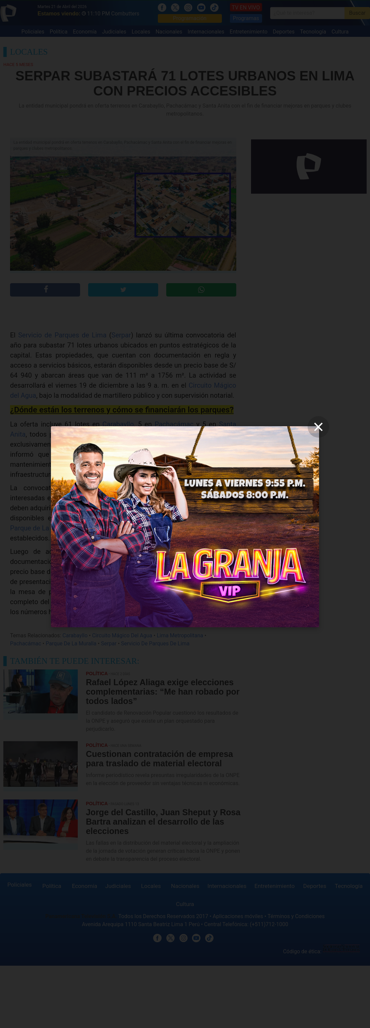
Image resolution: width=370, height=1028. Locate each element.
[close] (318, 427)
